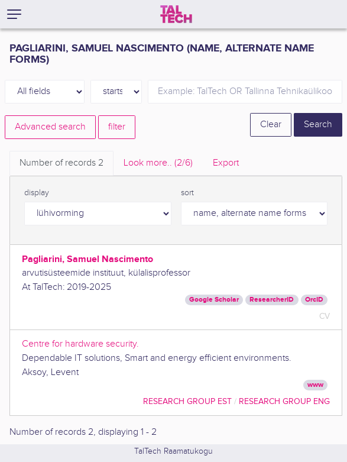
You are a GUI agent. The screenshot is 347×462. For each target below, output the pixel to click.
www (315, 384)
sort (187, 193)
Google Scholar (214, 299)
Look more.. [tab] (158, 163)
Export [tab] (226, 163)
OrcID (314, 299)
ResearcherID (271, 299)
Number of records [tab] (61, 163)
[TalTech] (176, 14)
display (36, 193)
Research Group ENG (284, 401)
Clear (270, 124)
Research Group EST (187, 401)
